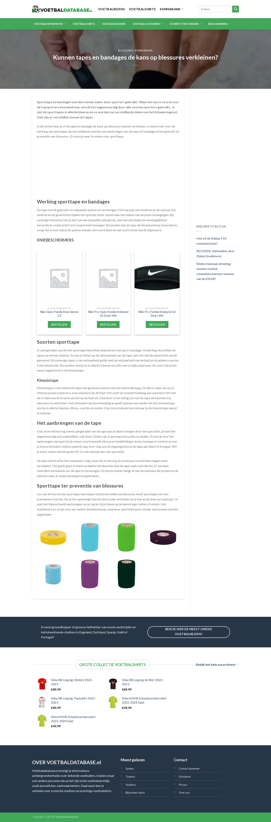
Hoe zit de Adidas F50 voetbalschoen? (211, 240)
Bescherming (219, 24)
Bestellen (59, 324)
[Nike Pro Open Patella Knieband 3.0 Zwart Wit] (108, 278)
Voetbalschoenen (147, 24)
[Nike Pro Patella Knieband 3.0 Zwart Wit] (157, 278)
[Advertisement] (108, 170)
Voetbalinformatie (50, 24)
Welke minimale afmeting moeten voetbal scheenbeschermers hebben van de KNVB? (215, 271)
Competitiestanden (185, 24)
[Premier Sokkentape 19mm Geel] (53, 537)
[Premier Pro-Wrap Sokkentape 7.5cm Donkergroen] (126, 574)
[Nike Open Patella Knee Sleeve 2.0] (59, 278)
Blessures (126, 50)
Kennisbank (171, 9)
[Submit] (235, 9)
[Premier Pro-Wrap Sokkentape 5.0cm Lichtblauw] (53, 574)
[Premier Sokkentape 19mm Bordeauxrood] (163, 537)
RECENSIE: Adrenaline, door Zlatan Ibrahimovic (215, 253)
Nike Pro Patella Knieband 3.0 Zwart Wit (156, 313)
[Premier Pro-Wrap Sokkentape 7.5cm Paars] (89, 574)
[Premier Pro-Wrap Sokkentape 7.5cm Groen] (126, 537)
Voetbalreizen (111, 9)
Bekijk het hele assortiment (217, 664)
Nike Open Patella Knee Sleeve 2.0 (59, 313)
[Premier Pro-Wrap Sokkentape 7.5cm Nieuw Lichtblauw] (89, 537)
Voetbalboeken (113, 23)
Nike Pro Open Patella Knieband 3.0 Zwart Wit (108, 313)
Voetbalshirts (142, 9)
